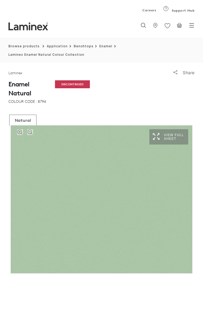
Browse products (24, 46)
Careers (149, 10)
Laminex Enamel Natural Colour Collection (46, 55)
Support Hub (179, 10)
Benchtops (84, 46)
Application (57, 46)
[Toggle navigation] (192, 27)
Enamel (105, 46)
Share (184, 72)
